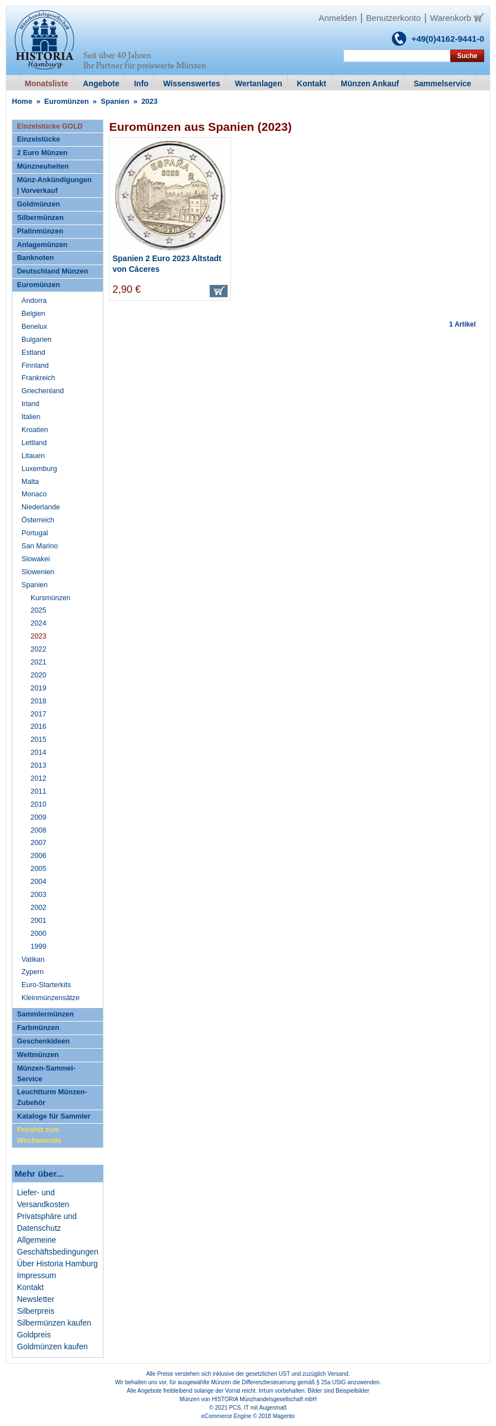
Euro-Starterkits (46, 985)
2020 (38, 675)
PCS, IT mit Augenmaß (258, 1408)
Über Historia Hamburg (57, 1263)
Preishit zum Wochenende (39, 1135)
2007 (38, 843)
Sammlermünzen (45, 1014)
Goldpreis (34, 1334)
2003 (38, 895)
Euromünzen (66, 101)
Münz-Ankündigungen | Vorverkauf (54, 185)
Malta (30, 482)
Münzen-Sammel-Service (46, 1073)
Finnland (35, 365)
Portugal (34, 533)
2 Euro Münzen (42, 153)
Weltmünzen (38, 1055)
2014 (38, 752)
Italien (31, 417)
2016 (38, 726)
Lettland (34, 443)
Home (22, 101)
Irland (30, 404)
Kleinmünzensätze (50, 998)
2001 (38, 921)
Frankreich (38, 378)
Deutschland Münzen (52, 271)
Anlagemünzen (42, 245)
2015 (38, 739)
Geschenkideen (43, 1041)
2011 (38, 791)
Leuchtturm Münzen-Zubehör (52, 1097)
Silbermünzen (40, 218)
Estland (33, 352)
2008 (38, 830)
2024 (38, 623)
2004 (38, 882)
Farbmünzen (38, 1028)
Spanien (115, 101)
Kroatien (34, 430)
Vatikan (33, 959)
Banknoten (35, 258)
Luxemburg (39, 469)
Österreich (37, 520)
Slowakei (35, 559)
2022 (38, 649)
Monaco (34, 494)
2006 (38, 856)
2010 (38, 804)
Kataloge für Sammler (53, 1116)
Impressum (36, 1275)
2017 (38, 714)
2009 (38, 817)
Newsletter (35, 1299)
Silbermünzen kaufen (54, 1322)
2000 (38, 934)
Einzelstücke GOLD (49, 126)
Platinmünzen (40, 231)
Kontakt (30, 1287)
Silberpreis (35, 1310)
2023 (38, 636)
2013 (38, 765)
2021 (38, 662)
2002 (38, 908)
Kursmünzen (51, 598)
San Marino (39, 546)
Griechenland (42, 391)
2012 (38, 778)
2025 (38, 610)
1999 (38, 946)
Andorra (34, 301)
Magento (284, 1416)
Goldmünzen (38, 204)
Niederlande (40, 507)
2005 (38, 869)
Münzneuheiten (43, 166)
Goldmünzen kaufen (52, 1346)
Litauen (33, 456)
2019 (38, 688)
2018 (38, 701)
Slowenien (37, 572)
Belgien (33, 314)
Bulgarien (36, 340)
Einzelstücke (38, 139)
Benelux (34, 327)
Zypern (32, 972)
